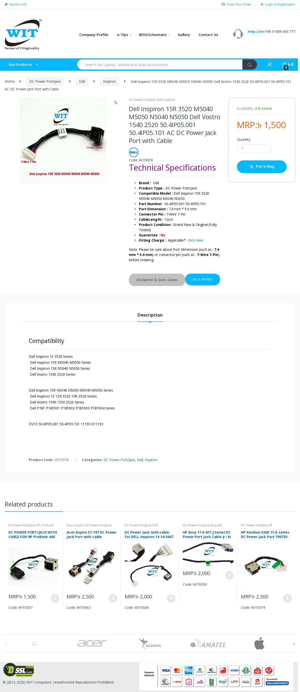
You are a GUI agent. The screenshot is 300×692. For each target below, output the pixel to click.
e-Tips (122, 34)
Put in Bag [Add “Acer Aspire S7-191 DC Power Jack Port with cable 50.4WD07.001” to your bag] (112, 598)
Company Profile (93, 34)
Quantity (243, 139)
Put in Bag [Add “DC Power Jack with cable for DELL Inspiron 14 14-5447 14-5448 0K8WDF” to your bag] (170, 598)
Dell (82, 81)
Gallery (184, 34)
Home (9, 81)
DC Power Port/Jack (45, 81)
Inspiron (109, 81)
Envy (214, 525)
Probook (47, 525)
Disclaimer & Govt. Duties (157, 279)
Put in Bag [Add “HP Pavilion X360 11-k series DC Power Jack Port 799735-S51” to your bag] (287, 598)
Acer (70, 525)
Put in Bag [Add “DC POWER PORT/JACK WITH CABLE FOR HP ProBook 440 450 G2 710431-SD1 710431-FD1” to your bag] (54, 598)
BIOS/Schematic (153, 34)
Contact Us (208, 34)
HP (38, 525)
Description (150, 315)
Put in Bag (265, 166)
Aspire (78, 525)
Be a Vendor (203, 279)
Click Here (195, 240)
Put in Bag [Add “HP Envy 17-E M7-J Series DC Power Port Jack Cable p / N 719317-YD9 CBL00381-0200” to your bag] (229, 575)
